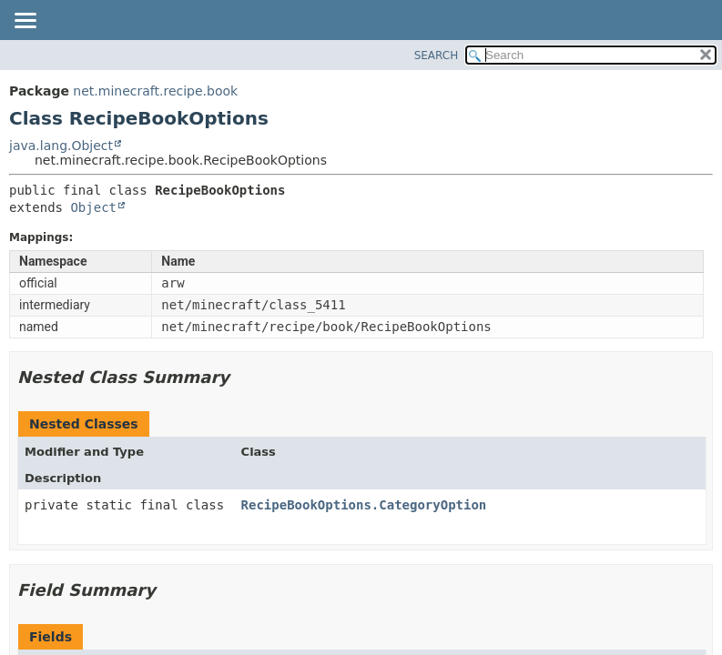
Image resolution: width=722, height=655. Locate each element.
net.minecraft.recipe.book (155, 91)
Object (93, 207)
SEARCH (436, 55)
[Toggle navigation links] (24, 22)
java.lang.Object (61, 145)
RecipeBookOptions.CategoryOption (364, 505)
